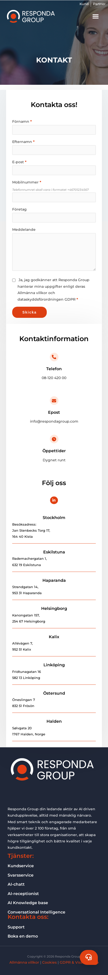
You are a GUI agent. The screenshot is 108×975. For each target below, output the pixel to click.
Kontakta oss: (28, 916)
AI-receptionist (23, 893)
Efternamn (22, 142)
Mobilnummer (25, 182)
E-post (18, 162)
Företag (19, 209)
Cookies (49, 962)
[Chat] (89, 957)
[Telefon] (54, 357)
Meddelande (24, 229)
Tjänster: (21, 855)
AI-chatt (16, 884)
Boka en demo (23, 936)
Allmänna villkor (24, 962)
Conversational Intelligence (36, 912)
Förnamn (20, 121)
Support (16, 926)
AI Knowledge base (28, 902)
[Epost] (54, 400)
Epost (54, 412)
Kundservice (21, 865)
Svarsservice (21, 875)
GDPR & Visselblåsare (79, 962)
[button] (95, 16)
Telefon (54, 368)
